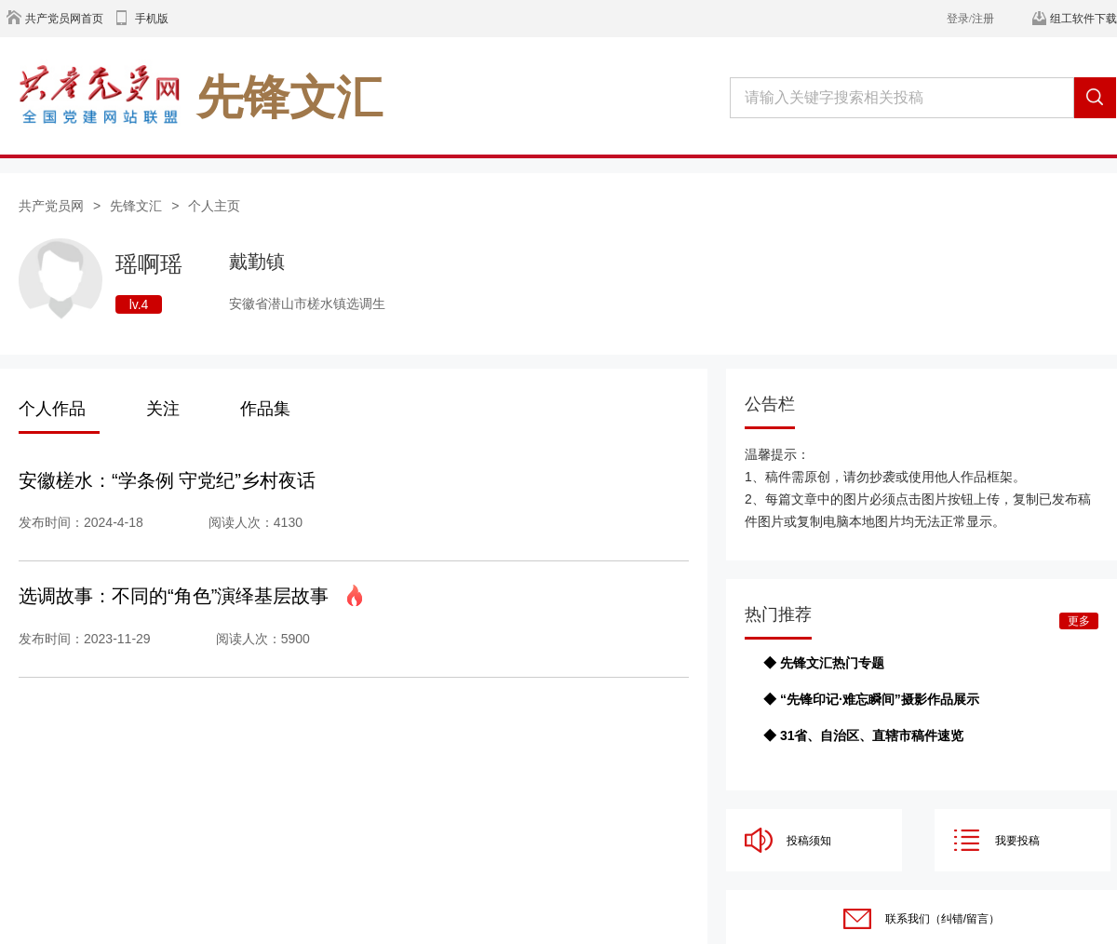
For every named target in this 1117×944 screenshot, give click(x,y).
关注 (163, 408)
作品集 (265, 408)
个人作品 (52, 408)
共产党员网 (51, 205)
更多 (1079, 620)
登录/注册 (970, 18)
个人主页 (214, 205)
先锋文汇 (136, 205)
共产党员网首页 (64, 18)
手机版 (151, 18)
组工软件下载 (1083, 18)
